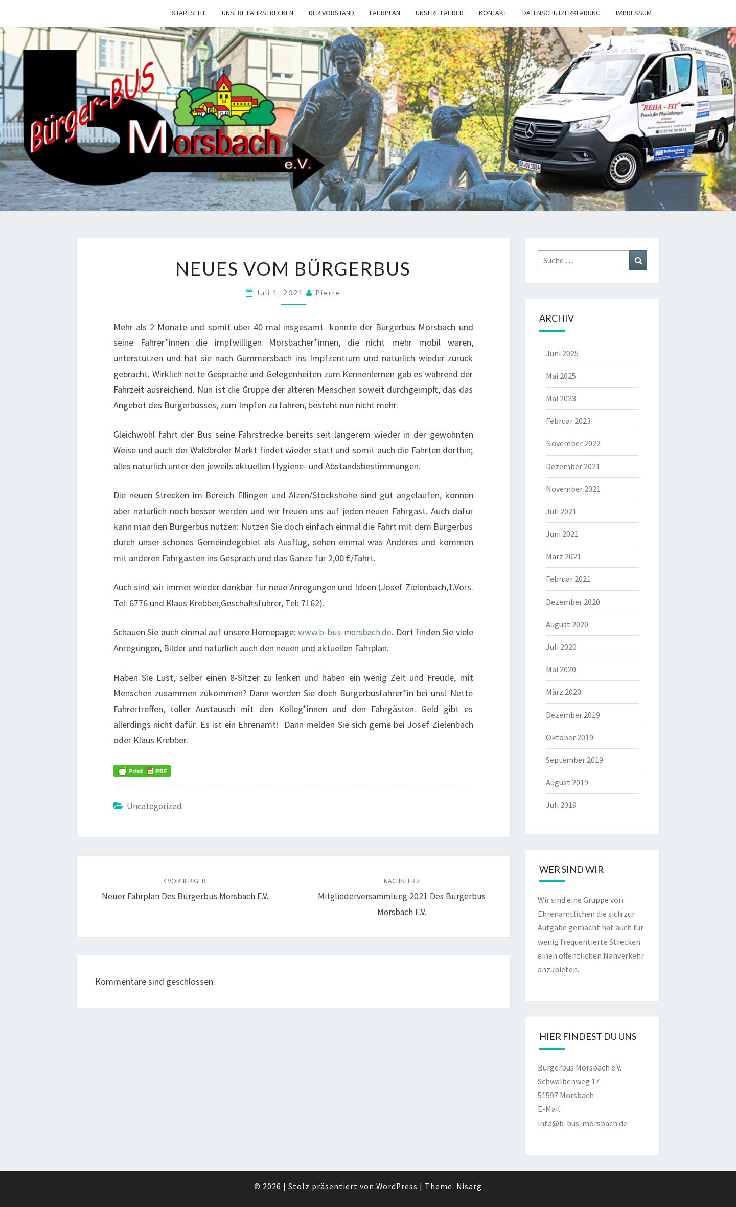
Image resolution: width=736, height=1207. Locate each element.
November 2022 (573, 443)
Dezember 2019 (573, 715)
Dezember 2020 (573, 602)
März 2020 (563, 692)
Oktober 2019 (569, 737)
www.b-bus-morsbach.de (344, 632)
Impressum (634, 12)
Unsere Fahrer (440, 12)
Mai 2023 (561, 398)
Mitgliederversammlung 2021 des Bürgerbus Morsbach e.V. (402, 896)
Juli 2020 (561, 647)
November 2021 (573, 489)
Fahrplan (385, 12)
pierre (328, 292)
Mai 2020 (561, 669)
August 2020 (567, 624)
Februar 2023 (568, 421)
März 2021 (563, 556)
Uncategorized (155, 806)
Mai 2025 (561, 376)
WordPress (397, 1186)
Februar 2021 (568, 579)
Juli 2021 (561, 511)
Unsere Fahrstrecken (257, 12)
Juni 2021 (562, 534)
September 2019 (574, 760)
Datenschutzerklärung (561, 12)
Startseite (189, 12)
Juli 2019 (561, 805)
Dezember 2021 (573, 466)
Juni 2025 (562, 353)
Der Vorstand (331, 12)
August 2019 (567, 782)
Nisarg (470, 1186)
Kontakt (493, 12)
